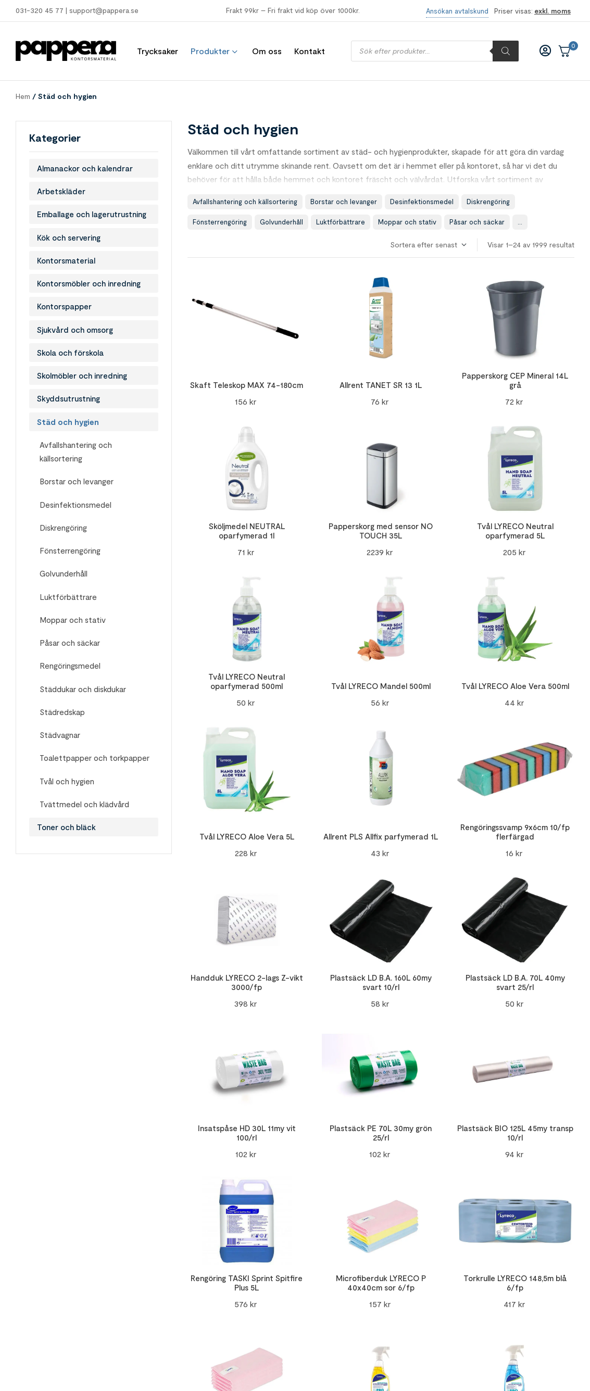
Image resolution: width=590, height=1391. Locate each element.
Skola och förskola (70, 352)
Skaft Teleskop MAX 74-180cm (246, 385)
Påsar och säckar (477, 222)
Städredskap (62, 712)
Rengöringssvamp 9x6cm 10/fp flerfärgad (515, 831)
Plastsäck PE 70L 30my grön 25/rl (381, 1132)
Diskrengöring (488, 201)
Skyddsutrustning (68, 398)
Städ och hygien (68, 422)
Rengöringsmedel (70, 665)
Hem (23, 96)
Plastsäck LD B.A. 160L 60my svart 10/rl (381, 982)
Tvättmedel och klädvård (84, 804)
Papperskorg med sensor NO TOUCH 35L (381, 530)
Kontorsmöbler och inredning (89, 283)
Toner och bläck (66, 827)
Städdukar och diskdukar (83, 689)
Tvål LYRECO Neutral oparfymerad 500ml (246, 681)
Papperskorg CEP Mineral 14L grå (515, 380)
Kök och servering (69, 237)
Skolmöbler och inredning (82, 375)
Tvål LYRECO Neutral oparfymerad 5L (515, 530)
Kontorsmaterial (66, 260)
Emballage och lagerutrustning (91, 214)
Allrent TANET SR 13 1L (381, 385)
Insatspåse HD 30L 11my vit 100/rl (247, 1132)
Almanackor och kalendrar (85, 168)
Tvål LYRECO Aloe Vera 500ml (515, 686)
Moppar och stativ (407, 222)
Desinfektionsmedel (422, 201)
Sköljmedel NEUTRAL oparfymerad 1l (247, 530)
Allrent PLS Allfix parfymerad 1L (380, 836)
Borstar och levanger (343, 201)
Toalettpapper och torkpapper (94, 757)
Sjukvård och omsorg (75, 329)
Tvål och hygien (67, 781)
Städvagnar (60, 735)
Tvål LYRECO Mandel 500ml (381, 686)
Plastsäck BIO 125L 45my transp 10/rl (515, 1132)
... (520, 222)
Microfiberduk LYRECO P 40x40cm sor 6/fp (381, 1282)
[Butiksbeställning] (428, 245)
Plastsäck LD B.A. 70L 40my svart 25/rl (515, 982)
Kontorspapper (64, 306)
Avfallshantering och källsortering (245, 201)
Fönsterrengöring (220, 222)
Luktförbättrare (340, 222)
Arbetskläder (61, 191)
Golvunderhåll (281, 222)
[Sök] (506, 51)
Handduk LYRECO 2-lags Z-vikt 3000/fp (247, 982)
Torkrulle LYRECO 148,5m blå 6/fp (515, 1282)
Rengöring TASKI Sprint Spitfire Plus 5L (247, 1282)
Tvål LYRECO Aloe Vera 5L (246, 836)
